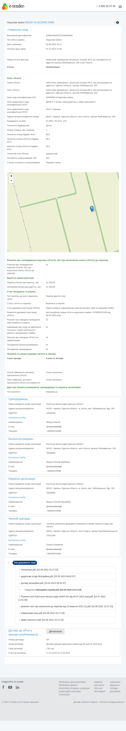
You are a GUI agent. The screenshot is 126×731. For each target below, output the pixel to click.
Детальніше (55, 631)
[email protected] (53, 426)
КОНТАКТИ (99, 685)
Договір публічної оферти (85, 702)
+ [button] (11, 176)
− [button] (11, 181)
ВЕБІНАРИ (115, 685)
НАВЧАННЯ (115, 682)
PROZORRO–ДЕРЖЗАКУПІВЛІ (72, 682)
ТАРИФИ (114, 688)
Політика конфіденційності (111, 702)
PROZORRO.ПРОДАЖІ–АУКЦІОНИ (74, 688)
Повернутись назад (17, 29)
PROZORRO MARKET (68, 685)
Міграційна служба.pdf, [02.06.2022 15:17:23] (58, 590)
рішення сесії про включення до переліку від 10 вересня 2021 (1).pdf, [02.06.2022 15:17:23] (67, 606)
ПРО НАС (98, 688)
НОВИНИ (98, 682)
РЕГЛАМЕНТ (99, 692)
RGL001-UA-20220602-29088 (39, 22)
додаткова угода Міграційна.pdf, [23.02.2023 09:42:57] (48, 576)
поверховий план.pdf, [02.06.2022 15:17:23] (42, 613)
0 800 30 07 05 (106, 6)
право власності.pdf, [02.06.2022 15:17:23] (42, 620)
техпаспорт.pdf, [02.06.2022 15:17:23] (39, 569)
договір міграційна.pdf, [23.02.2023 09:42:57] (43, 583)
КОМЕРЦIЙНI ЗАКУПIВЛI (70, 692)
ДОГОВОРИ (115, 692)
